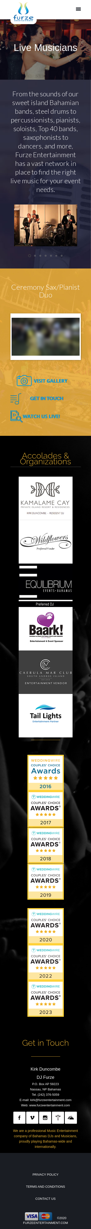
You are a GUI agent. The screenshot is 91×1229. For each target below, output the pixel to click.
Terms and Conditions (45, 1186)
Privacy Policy (45, 1174)
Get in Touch (45, 1043)
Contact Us (45, 1199)
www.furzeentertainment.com (49, 1105)
